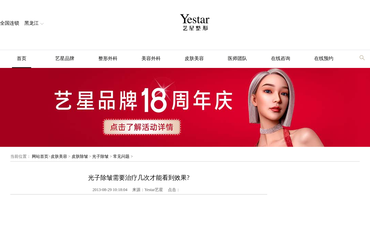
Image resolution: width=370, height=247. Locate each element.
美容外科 (151, 58)
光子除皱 (100, 156)
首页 (21, 58)
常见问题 (121, 156)
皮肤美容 (194, 58)
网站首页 (40, 156)
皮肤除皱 (80, 156)
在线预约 (323, 58)
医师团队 (237, 58)
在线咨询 (280, 58)
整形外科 (108, 58)
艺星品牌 (64, 58)
